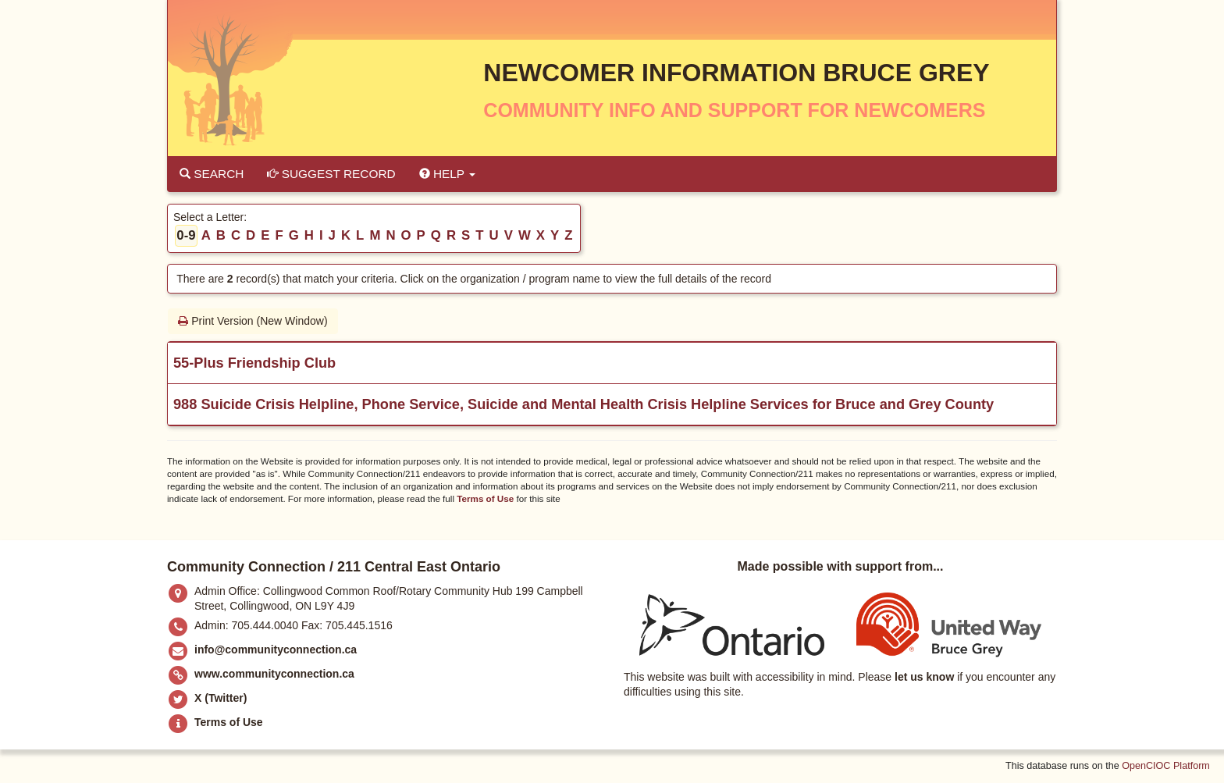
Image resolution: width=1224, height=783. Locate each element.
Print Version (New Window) (252, 321)
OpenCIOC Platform (1166, 765)
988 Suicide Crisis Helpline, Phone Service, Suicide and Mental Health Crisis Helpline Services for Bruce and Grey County (583, 404)
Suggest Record (331, 173)
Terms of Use (485, 498)
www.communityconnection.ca (274, 673)
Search (212, 173)
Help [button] (447, 173)
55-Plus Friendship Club (254, 363)
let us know (924, 677)
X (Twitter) (220, 698)
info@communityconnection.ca (275, 649)
